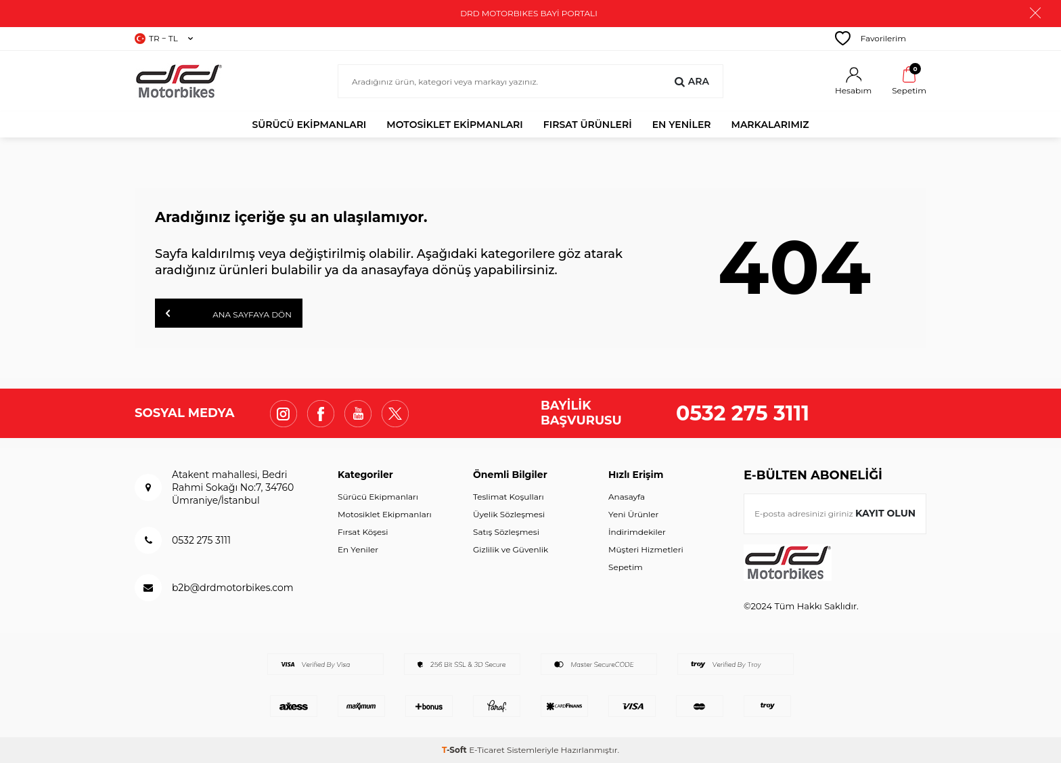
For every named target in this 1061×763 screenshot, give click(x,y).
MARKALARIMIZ (770, 124)
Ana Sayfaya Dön (229, 313)
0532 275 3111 (742, 413)
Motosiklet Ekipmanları (454, 124)
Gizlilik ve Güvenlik (510, 549)
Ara (692, 81)
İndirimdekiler (637, 532)
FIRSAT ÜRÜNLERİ (587, 124)
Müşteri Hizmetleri (645, 549)
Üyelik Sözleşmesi (509, 514)
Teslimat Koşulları (508, 497)
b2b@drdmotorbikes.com (233, 588)
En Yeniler (358, 549)
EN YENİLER (681, 124)
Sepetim (625, 567)
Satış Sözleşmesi (506, 532)
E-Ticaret (487, 750)
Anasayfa (626, 497)
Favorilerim (870, 38)
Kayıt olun (885, 513)
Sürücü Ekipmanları (309, 124)
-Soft (455, 750)
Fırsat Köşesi (363, 532)
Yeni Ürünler (633, 514)
